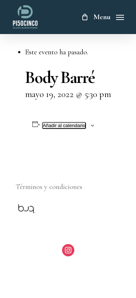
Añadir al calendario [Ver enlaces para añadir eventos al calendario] (64, 125)
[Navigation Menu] (109, 16)
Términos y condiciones (49, 186)
